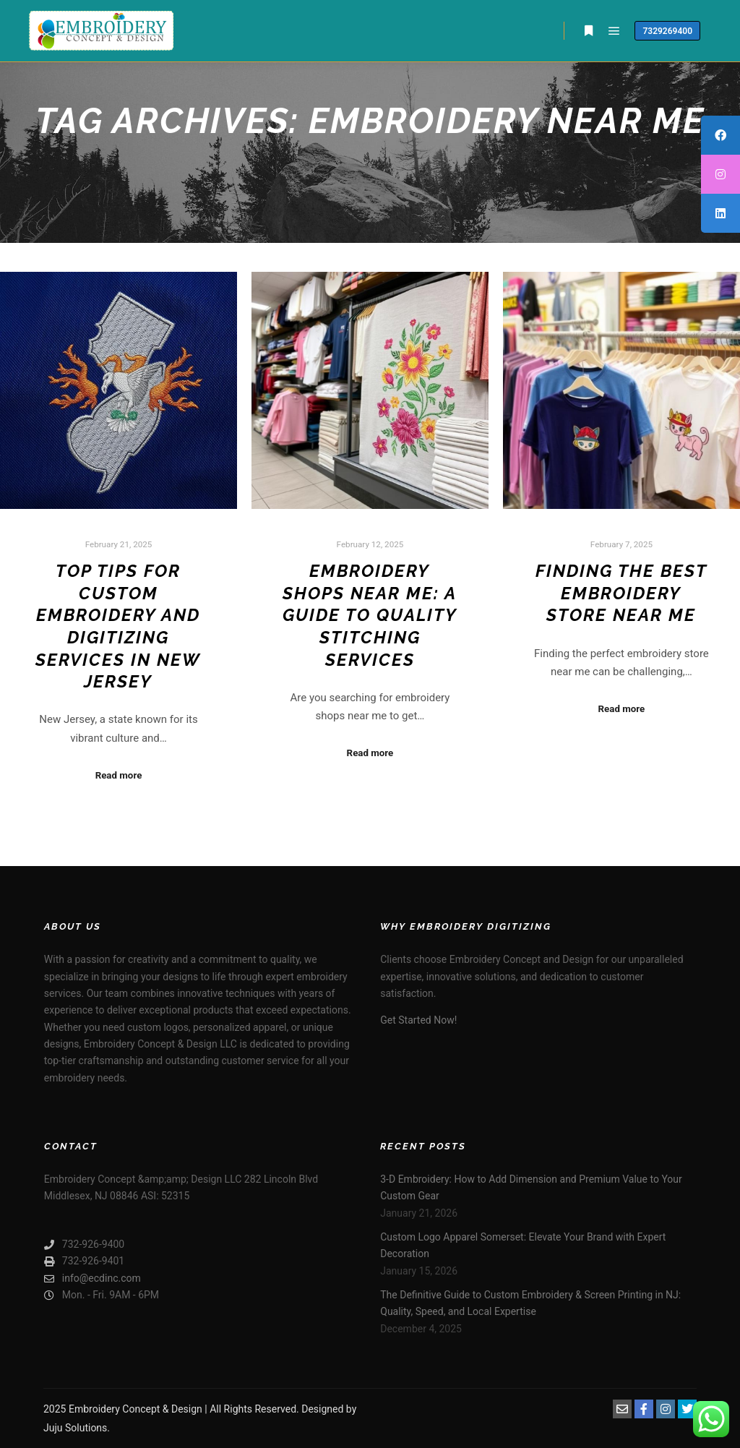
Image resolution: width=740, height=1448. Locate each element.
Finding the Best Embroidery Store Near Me (621, 593)
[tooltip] (720, 135)
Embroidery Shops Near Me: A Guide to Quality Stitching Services (370, 615)
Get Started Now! (418, 1020)
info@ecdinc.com (92, 1278)
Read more (118, 775)
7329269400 (667, 31)
